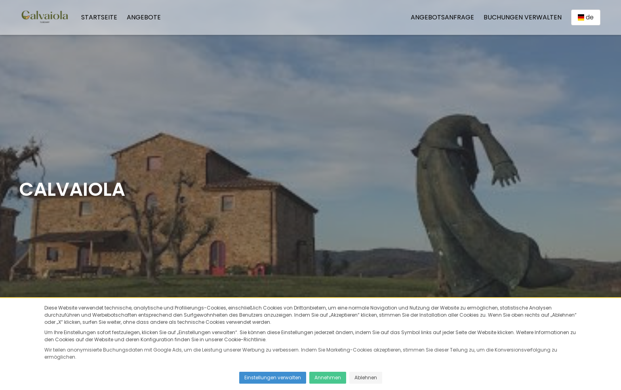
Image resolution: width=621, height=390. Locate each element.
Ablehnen (365, 377)
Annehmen (327, 377)
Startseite (99, 17)
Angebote (144, 17)
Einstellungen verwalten (272, 377)
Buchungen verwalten (523, 17)
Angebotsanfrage (442, 17)
